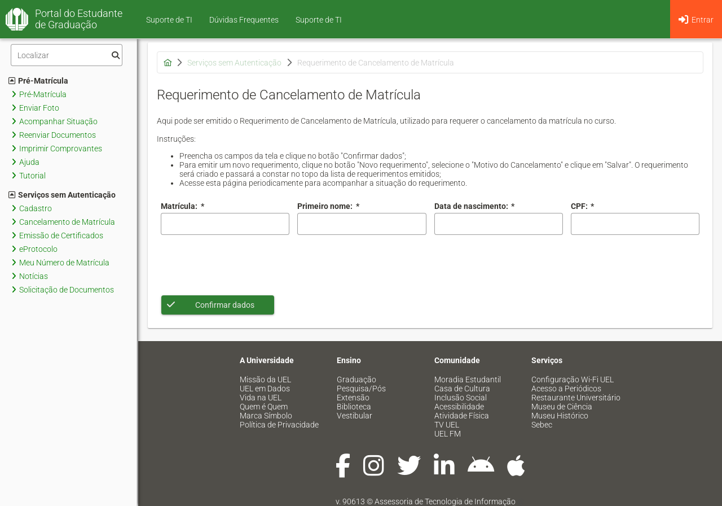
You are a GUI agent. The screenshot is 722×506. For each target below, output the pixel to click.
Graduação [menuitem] (356, 379)
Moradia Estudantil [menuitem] (467, 379)
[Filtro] (66, 55)
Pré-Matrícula (38, 80)
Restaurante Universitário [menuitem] (575, 397)
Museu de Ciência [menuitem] (561, 406)
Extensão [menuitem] (353, 397)
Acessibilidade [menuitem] (459, 406)
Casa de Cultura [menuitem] (462, 388)
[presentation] (246, 265)
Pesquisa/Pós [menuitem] (361, 388)
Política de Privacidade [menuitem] (279, 424)
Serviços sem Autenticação (62, 194)
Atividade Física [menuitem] (461, 415)
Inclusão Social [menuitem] (460, 397)
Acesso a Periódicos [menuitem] (566, 388)
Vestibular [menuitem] (354, 415)
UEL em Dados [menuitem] (265, 388)
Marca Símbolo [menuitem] (266, 415)
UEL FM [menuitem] (447, 433)
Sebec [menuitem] (541, 424)
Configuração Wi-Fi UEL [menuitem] (572, 379)
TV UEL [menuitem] (446, 424)
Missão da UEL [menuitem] (265, 379)
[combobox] (498, 224)
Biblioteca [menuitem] (354, 406)
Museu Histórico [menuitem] (559, 415)
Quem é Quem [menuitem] (264, 406)
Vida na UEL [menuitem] (260, 397)
